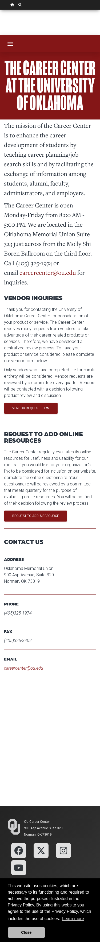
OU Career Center (37, 822)
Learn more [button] (73, 918)
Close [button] (26, 932)
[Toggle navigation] (10, 43)
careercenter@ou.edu (47, 272)
